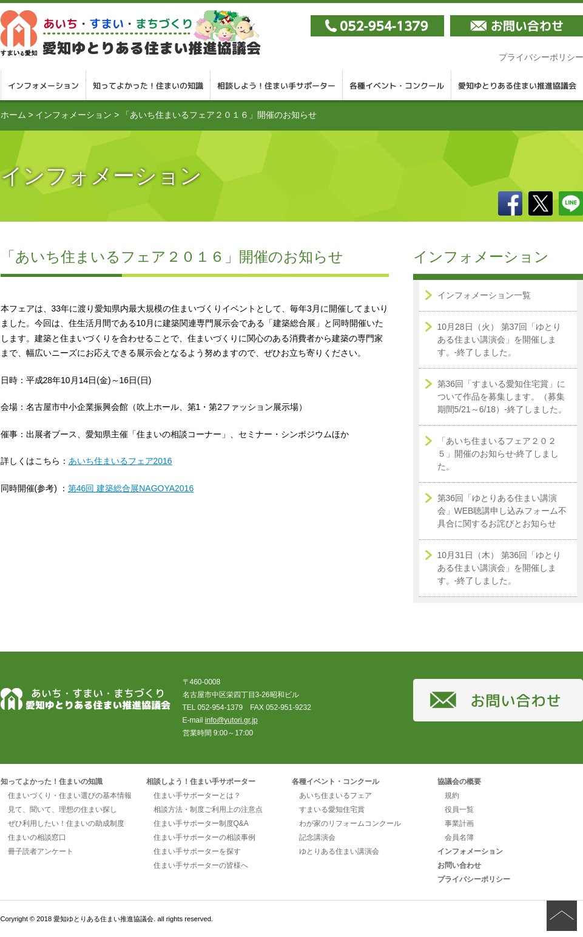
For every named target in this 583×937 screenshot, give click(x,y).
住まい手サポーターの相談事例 (204, 837)
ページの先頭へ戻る (562, 916)
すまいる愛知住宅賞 (332, 809)
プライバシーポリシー (473, 879)
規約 (452, 795)
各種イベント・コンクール (397, 85)
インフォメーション (43, 85)
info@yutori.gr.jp (231, 720)
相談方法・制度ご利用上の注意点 (208, 809)
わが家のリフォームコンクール (350, 823)
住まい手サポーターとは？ (197, 795)
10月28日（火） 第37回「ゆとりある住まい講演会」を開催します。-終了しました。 (499, 339)
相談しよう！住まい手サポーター (277, 85)
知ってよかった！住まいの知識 (148, 85)
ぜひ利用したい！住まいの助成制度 (66, 823)
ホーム (13, 115)
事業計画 (459, 823)
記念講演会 (317, 837)
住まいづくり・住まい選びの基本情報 (70, 795)
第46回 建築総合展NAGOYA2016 (131, 488)
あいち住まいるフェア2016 (120, 461)
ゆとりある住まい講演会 (339, 851)
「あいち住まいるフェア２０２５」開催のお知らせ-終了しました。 (498, 453)
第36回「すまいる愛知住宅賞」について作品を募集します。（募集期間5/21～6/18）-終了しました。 (502, 396)
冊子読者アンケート (40, 851)
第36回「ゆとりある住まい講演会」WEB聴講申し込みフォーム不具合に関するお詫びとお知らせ (502, 510)
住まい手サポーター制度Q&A (201, 823)
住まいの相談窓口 (37, 837)
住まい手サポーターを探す (197, 851)
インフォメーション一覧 (484, 295)
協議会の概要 (459, 781)
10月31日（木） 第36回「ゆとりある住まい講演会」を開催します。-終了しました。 (499, 567)
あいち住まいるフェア (335, 795)
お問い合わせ (459, 865)
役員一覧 (459, 809)
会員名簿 (459, 837)
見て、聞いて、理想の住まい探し (62, 809)
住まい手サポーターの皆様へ (200, 865)
